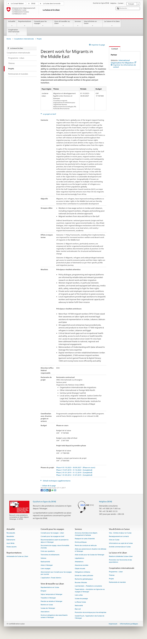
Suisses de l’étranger (48, 608)
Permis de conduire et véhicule (86, 546)
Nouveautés (11, 533)
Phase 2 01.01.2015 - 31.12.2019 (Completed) (74, 472)
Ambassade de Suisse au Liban (17, 556)
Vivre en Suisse (114, 540)
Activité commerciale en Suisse (120, 547)
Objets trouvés (80, 569)
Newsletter (10, 536)
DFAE (33, 3)
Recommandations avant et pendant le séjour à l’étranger (54, 541)
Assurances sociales (81, 565)
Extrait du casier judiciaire (84, 576)
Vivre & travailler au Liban (63, 23)
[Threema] (50, 490)
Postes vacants (11, 547)
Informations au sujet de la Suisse (121, 543)
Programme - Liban (116, 572)
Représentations (24, 23)
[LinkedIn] (47, 490)
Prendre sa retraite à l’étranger (51, 601)
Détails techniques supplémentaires (56, 481)
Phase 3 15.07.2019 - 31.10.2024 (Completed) (74, 470)
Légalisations (79, 558)
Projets (111, 579)
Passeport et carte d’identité (85, 539)
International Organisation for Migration (123, 61)
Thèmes (111, 575)
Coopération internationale (17, 32)
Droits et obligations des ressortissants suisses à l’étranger (54, 616)
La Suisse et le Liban (112, 23)
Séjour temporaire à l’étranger (51, 594)
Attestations (79, 562)
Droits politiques (81, 542)
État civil (78, 609)
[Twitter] (44, 490)
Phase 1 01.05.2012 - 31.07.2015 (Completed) (74, 475)
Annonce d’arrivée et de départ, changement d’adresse (86, 534)
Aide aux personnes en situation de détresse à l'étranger (90, 550)
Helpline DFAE (105, 501)
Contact (113, 49)
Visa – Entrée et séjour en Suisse (120, 533)
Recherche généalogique (84, 579)
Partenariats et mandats (117, 582)
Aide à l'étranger (47, 565)
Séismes (43, 558)
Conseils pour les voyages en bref (52, 536)
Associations (45, 612)
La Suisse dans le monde (51, 3)
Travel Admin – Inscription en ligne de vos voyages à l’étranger (90, 591)
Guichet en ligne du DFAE (44, 501)
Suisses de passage (81, 599)
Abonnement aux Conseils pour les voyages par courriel (56, 573)
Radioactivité (45, 562)
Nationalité (79, 605)
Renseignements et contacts (119, 536)
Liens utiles (79, 595)
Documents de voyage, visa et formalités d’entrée (55, 547)
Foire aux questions (48, 551)
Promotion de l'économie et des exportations (120, 561)
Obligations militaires (82, 572)
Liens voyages (45, 569)
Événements (11, 540)
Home (9, 39)
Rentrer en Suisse (47, 605)
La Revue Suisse (80, 602)
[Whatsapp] (52, 490)
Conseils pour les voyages (43, 23)
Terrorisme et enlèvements (50, 555)
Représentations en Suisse (50, 587)
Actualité (12, 23)
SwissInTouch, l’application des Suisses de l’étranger (89, 617)
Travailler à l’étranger (48, 598)
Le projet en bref (49, 114)
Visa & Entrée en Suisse (92, 23)
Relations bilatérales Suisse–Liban (121, 556)
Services (77, 23)
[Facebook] (42, 490)
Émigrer (43, 591)
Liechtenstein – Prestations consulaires (88, 586)
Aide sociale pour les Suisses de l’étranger (89, 555)
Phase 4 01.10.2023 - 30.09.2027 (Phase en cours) (75, 467)
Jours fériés (10, 543)
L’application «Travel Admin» (51, 578)
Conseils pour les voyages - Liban (52, 533)
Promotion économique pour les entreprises (90, 612)
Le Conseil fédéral (17, 3)
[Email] (55, 490)
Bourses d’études (81, 582)
